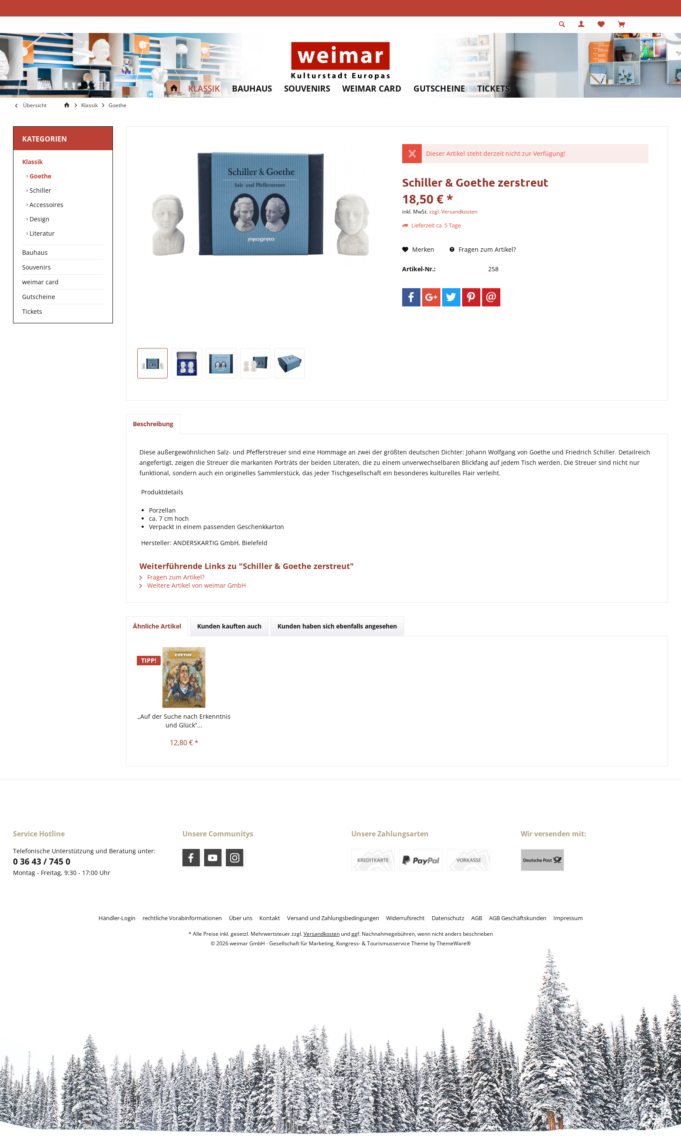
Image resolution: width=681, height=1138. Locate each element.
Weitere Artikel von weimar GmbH (192, 585)
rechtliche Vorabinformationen (182, 917)
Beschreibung (153, 424)
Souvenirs (36, 267)
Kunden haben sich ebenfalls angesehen (337, 626)
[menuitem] (621, 24)
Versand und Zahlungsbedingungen (333, 917)
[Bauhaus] (252, 89)
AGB (476, 917)
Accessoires (45, 205)
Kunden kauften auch (229, 626)
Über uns (240, 917)
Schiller (39, 190)
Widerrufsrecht (405, 917)
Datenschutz (448, 917)
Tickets (32, 311)
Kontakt (269, 917)
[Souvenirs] (307, 89)
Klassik (32, 162)
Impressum (568, 917)
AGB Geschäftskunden (517, 917)
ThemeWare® (453, 943)
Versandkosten (322, 933)
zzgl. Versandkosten (453, 211)
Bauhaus (35, 252)
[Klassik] (204, 89)
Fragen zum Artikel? (483, 249)
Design (39, 219)
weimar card (40, 282)
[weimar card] (371, 89)
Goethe (39, 176)
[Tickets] (493, 89)
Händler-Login (117, 917)
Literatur (41, 233)
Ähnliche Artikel (157, 626)
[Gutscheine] (439, 89)
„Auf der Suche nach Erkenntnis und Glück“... (184, 720)
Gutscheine (38, 297)
